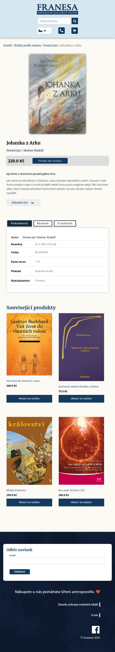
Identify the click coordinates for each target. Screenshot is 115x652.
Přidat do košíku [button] (29, 398)
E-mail (13, 555)
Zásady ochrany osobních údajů (78, 604)
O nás (94, 615)
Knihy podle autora (27, 45)
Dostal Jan (50, 45)
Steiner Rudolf (33, 150)
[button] (23, 202)
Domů (7, 45)
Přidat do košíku (50, 161)
